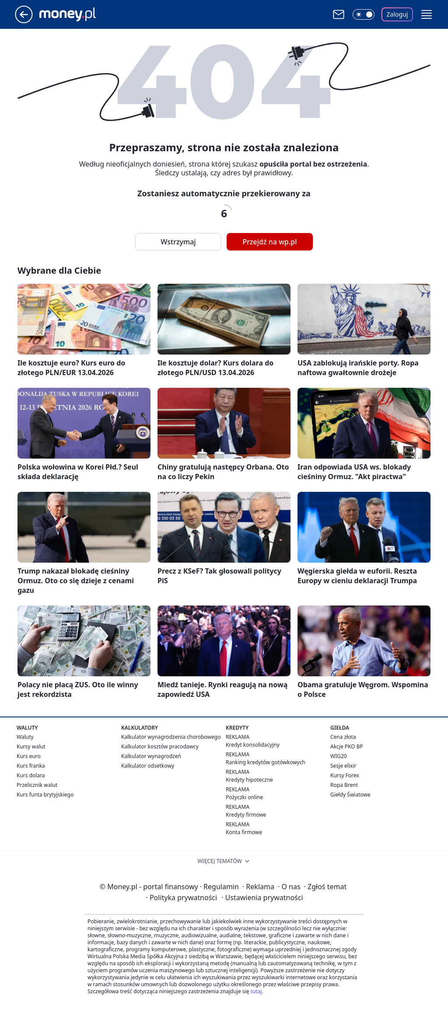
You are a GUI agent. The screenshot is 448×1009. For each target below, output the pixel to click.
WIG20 (338, 756)
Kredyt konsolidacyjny (253, 744)
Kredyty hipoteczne (249, 779)
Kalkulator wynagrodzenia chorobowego (170, 737)
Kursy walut (31, 746)
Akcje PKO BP (346, 746)
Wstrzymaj (178, 242)
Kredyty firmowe (246, 814)
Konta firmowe (244, 832)
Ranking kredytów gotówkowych (265, 762)
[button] (427, 14)
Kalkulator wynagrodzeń (151, 756)
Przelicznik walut (37, 785)
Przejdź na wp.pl (269, 242)
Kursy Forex (344, 775)
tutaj (256, 991)
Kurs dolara (31, 775)
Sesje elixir (343, 765)
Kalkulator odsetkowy (147, 765)
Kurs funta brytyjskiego (45, 794)
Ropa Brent (344, 785)
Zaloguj (397, 14)
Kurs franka (31, 765)
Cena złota (343, 737)
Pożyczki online (244, 797)
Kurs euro (29, 756)
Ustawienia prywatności (262, 897)
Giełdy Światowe (350, 794)
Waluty (25, 737)
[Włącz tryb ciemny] (363, 14)
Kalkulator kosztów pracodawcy (160, 746)
